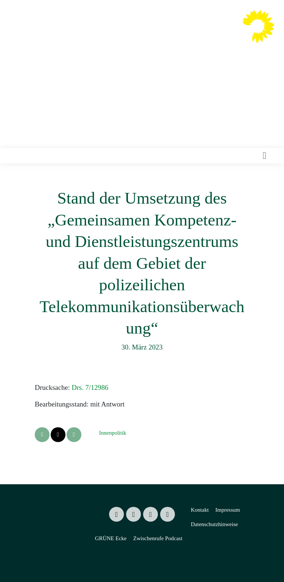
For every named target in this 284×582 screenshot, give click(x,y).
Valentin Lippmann (168, 33)
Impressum (227, 510)
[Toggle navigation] (264, 156)
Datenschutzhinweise (214, 524)
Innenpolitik (112, 433)
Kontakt (200, 510)
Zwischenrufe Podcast (157, 538)
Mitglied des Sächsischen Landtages (155, 47)
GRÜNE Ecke (110, 538)
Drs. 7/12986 (90, 387)
